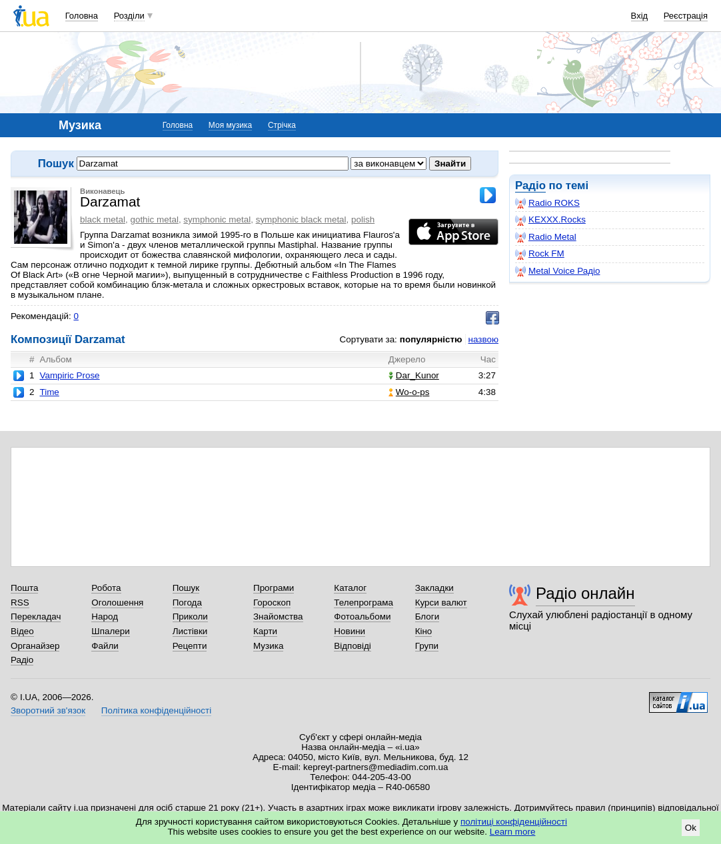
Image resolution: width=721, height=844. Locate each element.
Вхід (639, 16)
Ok (690, 828)
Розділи (129, 16)
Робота (106, 588)
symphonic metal (217, 219)
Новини (349, 631)
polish (362, 219)
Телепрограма (363, 603)
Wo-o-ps (409, 392)
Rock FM (539, 253)
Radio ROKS (547, 203)
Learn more (513, 832)
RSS (20, 603)
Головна (81, 16)
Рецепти (190, 646)
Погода (187, 603)
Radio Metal (545, 237)
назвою (483, 339)
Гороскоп (272, 603)
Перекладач (36, 617)
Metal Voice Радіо (557, 271)
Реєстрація (686, 16)
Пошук (186, 588)
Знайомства (278, 617)
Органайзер (35, 646)
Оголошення (117, 603)
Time (49, 392)
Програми (273, 588)
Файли (105, 646)
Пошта (24, 588)
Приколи (190, 617)
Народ (104, 617)
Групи (426, 646)
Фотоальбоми (362, 617)
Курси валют (441, 603)
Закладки (434, 588)
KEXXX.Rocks (550, 219)
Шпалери (110, 631)
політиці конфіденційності (513, 822)
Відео (22, 631)
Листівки (190, 631)
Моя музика (230, 125)
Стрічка (282, 125)
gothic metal (154, 219)
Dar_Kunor (413, 375)
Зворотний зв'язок (48, 710)
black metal (102, 219)
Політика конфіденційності (156, 710)
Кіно (423, 631)
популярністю (431, 339)
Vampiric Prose (69, 375)
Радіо (530, 185)
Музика (268, 646)
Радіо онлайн (585, 593)
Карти (265, 631)
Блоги (427, 617)
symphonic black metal (301, 219)
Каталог (350, 588)
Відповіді (352, 646)
